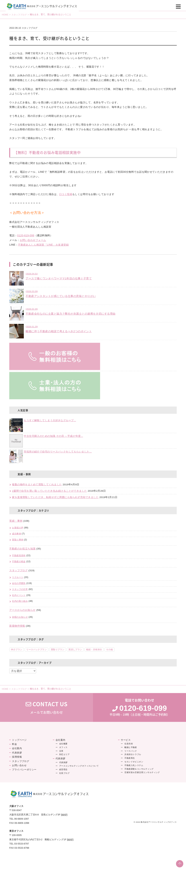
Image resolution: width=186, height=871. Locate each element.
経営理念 (63, 769)
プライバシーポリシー (24, 769)
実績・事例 (15, 521)
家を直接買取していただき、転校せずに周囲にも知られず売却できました (55, 497)
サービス (126, 740)
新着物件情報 (17, 626)
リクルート (17, 577)
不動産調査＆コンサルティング (138, 769)
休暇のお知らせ (20, 617)
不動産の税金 (19, 561)
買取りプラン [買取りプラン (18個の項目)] (57, 649)
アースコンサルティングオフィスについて (79, 766)
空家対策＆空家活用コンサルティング (142, 772)
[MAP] (64, 814)
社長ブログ (64, 773)
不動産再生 (129, 758)
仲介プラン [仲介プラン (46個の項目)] (16, 649)
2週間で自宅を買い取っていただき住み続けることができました (49, 491)
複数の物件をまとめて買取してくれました (37, 484)
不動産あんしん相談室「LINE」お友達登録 (43, 244)
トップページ (19, 740)
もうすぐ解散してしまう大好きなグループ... (50, 420)
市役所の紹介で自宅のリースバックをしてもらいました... (58, 451)
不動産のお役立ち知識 (22, 548)
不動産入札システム (133, 765)
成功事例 (16, 533)
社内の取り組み (20, 601)
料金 (14, 744)
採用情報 (17, 756)
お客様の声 (17, 527)
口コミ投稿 (65, 194)
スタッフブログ (19, 14)
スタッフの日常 (20, 589)
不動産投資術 (19, 555)
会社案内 (17, 748)
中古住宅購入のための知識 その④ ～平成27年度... (53, 436)
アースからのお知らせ (22, 610)
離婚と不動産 (130, 747)
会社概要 (63, 744)
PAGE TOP (179, 863)
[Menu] (178, 6)
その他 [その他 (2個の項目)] (109, 649)
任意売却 (128, 744)
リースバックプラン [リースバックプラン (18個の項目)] (36, 649)
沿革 (61, 751)
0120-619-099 (25, 235)
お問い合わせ (19, 765)
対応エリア (64, 754)
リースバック (130, 751)
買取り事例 (17, 539)
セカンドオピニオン (133, 762)
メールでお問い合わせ (46, 707)
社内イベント (19, 595)
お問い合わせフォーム (33, 240)
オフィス (63, 747)
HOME (5, 14)
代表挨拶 (17, 752)
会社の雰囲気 (19, 583)
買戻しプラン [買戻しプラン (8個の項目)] (75, 649)
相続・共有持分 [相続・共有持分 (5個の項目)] (94, 649)
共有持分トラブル (132, 754)
